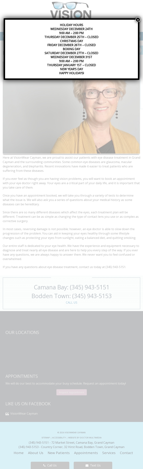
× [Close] (138, 19)
